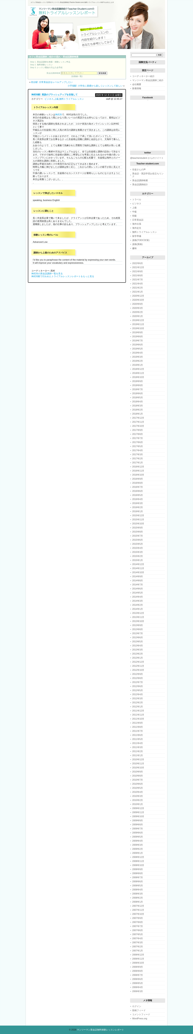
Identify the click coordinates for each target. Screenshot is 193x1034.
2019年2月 (137, 361)
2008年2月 (137, 898)
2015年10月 (138, 523)
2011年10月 (138, 719)
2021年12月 (138, 267)
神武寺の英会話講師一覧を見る (47, 273)
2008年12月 (138, 857)
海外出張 (136, 224)
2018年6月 (137, 393)
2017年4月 (137, 450)
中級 (134, 212)
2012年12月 (138, 662)
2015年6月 (137, 540)
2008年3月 (137, 893)
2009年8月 (137, 824)
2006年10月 (138, 963)
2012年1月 (137, 706)
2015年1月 (137, 560)
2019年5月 (137, 349)
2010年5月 (137, 788)
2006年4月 (137, 987)
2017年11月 (138, 422)
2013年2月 (137, 654)
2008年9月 (137, 869)
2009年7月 (137, 828)
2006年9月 (137, 967)
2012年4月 (137, 694)
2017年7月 (137, 438)
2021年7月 (137, 279)
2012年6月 (137, 686)
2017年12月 (138, 418)
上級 (56, 99)
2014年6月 (137, 588)
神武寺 (58, 114)
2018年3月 (137, 405)
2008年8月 (137, 873)
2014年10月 (138, 572)
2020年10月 (138, 300)
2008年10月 (138, 865)
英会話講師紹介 (140, 184)
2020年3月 (137, 308)
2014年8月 (137, 580)
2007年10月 (138, 914)
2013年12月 (138, 613)
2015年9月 (137, 527)
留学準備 (136, 236)
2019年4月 (137, 353)
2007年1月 (137, 950)
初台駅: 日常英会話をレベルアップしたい (52, 82)
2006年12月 (138, 955)
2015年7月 (137, 536)
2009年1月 (137, 853)
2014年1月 (137, 609)
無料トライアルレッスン (71, 99)
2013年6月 (137, 637)
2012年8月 (137, 678)
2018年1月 (137, 414)
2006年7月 (137, 975)
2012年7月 (137, 682)
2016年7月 (137, 487)
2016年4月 (137, 499)
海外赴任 (136, 228)
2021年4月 (137, 283)
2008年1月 (137, 902)
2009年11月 (138, 812)
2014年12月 (138, 564)
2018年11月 (138, 373)
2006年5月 (137, 983)
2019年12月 (138, 320)
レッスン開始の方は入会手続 (49, 67)
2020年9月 (137, 304)
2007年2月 (137, 946)
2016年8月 (137, 483)
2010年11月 (138, 763)
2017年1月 (137, 462)
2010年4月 (137, 792)
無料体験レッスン (45, 65)
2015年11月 (138, 519)
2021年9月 (137, 271)
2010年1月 (137, 804)
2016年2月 (137, 507)
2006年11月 (138, 959)
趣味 (134, 248)
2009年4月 (137, 841)
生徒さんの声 (139, 169)
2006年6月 (137, 979)
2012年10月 (138, 670)
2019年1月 (137, 365)
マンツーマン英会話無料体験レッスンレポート (100, 1030)
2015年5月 (137, 544)
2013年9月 (137, 625)
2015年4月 (137, 548)
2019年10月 (138, 328)
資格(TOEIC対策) (140, 240)
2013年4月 (137, 645)
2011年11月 (138, 715)
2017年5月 (137, 446)
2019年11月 (138, 324)
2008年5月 (137, 885)
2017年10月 (138, 426)
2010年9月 (137, 771)
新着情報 (136, 88)
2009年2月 (137, 849)
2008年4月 (137, 889)
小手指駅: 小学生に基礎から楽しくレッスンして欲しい (95, 86)
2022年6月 (137, 263)
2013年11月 (138, 617)
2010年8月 (137, 776)
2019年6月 (137, 344)
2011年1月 (137, 755)
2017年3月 (137, 454)
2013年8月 (137, 629)
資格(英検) (137, 244)
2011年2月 (137, 751)
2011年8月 (137, 727)
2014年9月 (137, 576)
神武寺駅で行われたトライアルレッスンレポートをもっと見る (62, 276)
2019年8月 (137, 336)
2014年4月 (137, 597)
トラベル (136, 199)
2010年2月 (137, 800)
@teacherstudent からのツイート (147, 158)
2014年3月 (137, 601)
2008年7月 (137, 877)
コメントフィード (141, 1014)
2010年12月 (138, 759)
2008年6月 (137, 881)
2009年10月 (138, 816)
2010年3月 (137, 796)
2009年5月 (137, 837)
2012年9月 (137, 674)
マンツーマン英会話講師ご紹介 (148, 80)
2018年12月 (138, 369)
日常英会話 (137, 220)
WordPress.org (139, 1018)
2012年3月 (137, 698)
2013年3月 (137, 649)
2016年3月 (137, 503)
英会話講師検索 (70, 57)
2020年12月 (138, 296)
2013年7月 (137, 633)
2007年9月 (137, 918)
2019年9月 (137, 332)
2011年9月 (137, 723)
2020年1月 (137, 316)
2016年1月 (137, 511)
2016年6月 (137, 491)
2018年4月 (137, 401)
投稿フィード (139, 1010)
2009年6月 (137, 832)
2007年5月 (137, 934)
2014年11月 (138, 568)
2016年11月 (138, 471)
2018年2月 (137, 410)
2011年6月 (137, 735)
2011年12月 (138, 710)
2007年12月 (138, 906)
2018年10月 (138, 377)
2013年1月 (137, 658)
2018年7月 (137, 389)
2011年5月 (137, 739)
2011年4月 (137, 743)
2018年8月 (137, 385)
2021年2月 (137, 288)
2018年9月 (137, 381)
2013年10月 (138, 621)
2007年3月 (137, 942)
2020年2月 (137, 312)
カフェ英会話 (36, 57)
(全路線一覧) (76, 76)
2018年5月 (137, 397)
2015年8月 (137, 532)
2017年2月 (137, 458)
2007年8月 (137, 922)
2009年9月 (137, 820)
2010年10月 (138, 767)
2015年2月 (137, 556)
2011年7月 (137, 731)
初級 (134, 216)
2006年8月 (137, 971)
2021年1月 (137, 292)
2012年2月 (137, 702)
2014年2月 (137, 605)
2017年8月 (137, 434)
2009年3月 (137, 845)
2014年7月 (137, 584)
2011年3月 (137, 747)
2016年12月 (138, 466)
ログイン (136, 1006)
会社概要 (136, 84)
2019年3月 (137, 357)
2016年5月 (137, 495)
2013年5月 (137, 641)
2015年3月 (137, 552)
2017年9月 (137, 430)
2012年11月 (138, 666)
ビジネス (49, 99)
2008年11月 (138, 861)
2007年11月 (138, 910)
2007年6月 (137, 930)
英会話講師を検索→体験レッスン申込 (53, 62)
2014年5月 (137, 593)
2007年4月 (137, 938)
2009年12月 (138, 808)
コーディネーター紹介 (143, 76)
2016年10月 (138, 475)
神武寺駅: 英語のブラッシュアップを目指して (54, 94)
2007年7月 (137, 926)
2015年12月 (138, 515)
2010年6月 (137, 784)
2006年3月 (137, 991)
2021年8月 (137, 275)
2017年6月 (137, 442)
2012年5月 (137, 690)
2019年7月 (137, 340)
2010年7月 (137, 780)
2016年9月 (137, 479)
